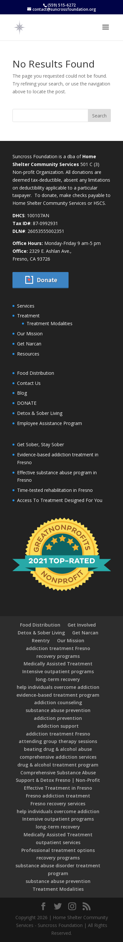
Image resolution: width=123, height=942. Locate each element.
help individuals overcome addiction (58, 687)
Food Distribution (35, 373)
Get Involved (82, 625)
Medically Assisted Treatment (58, 664)
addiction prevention (58, 718)
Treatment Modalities (49, 323)
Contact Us (29, 383)
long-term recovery (58, 679)
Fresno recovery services (58, 803)
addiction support (58, 726)
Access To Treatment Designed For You (59, 500)
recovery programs (58, 656)
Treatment (28, 315)
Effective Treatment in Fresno (58, 788)
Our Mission (30, 333)
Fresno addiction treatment (58, 796)
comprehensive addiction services (58, 757)
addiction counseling (58, 702)
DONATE (26, 403)
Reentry (41, 640)
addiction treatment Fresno (58, 648)
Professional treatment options (58, 850)
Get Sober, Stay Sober (40, 444)
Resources (28, 354)
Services (25, 306)
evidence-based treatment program (57, 695)
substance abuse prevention (58, 710)
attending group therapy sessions (58, 741)
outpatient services (58, 842)
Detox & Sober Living (39, 413)
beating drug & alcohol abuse (58, 749)
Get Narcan (29, 344)
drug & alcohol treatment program (57, 765)
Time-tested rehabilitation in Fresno (55, 490)
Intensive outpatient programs (58, 671)
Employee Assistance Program (49, 423)
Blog (22, 393)
